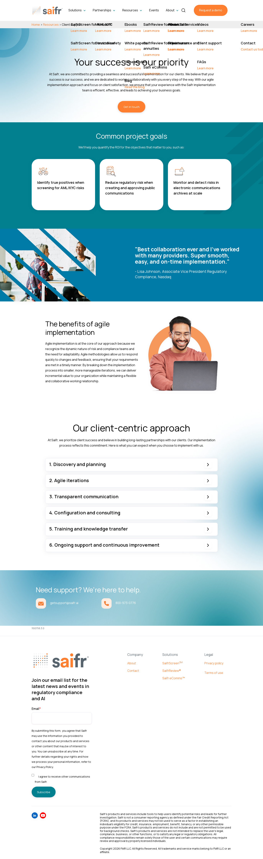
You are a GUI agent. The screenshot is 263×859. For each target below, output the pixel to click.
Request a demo (210, 10)
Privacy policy (213, 663)
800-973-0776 (126, 603)
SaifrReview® (171, 670)
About (131, 663)
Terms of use (213, 672)
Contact (133, 670)
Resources (51, 24)
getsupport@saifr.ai (64, 603)
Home (36, 24)
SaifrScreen (172, 663)
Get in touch (131, 106)
